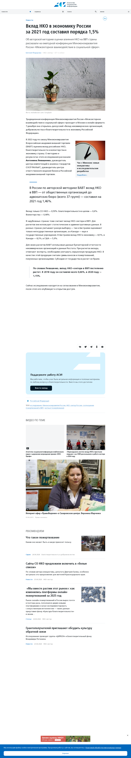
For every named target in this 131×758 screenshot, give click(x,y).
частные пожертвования (54, 408)
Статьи (28, 619)
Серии (28, 555)
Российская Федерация (39, 401)
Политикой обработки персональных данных (103, 748)
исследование (36, 405)
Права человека (41, 517)
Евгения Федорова (33, 53)
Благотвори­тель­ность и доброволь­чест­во (58, 555)
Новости (29, 20)
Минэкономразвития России (54, 405)
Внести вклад (41, 388)
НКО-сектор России (74, 405)
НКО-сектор (48, 53)
